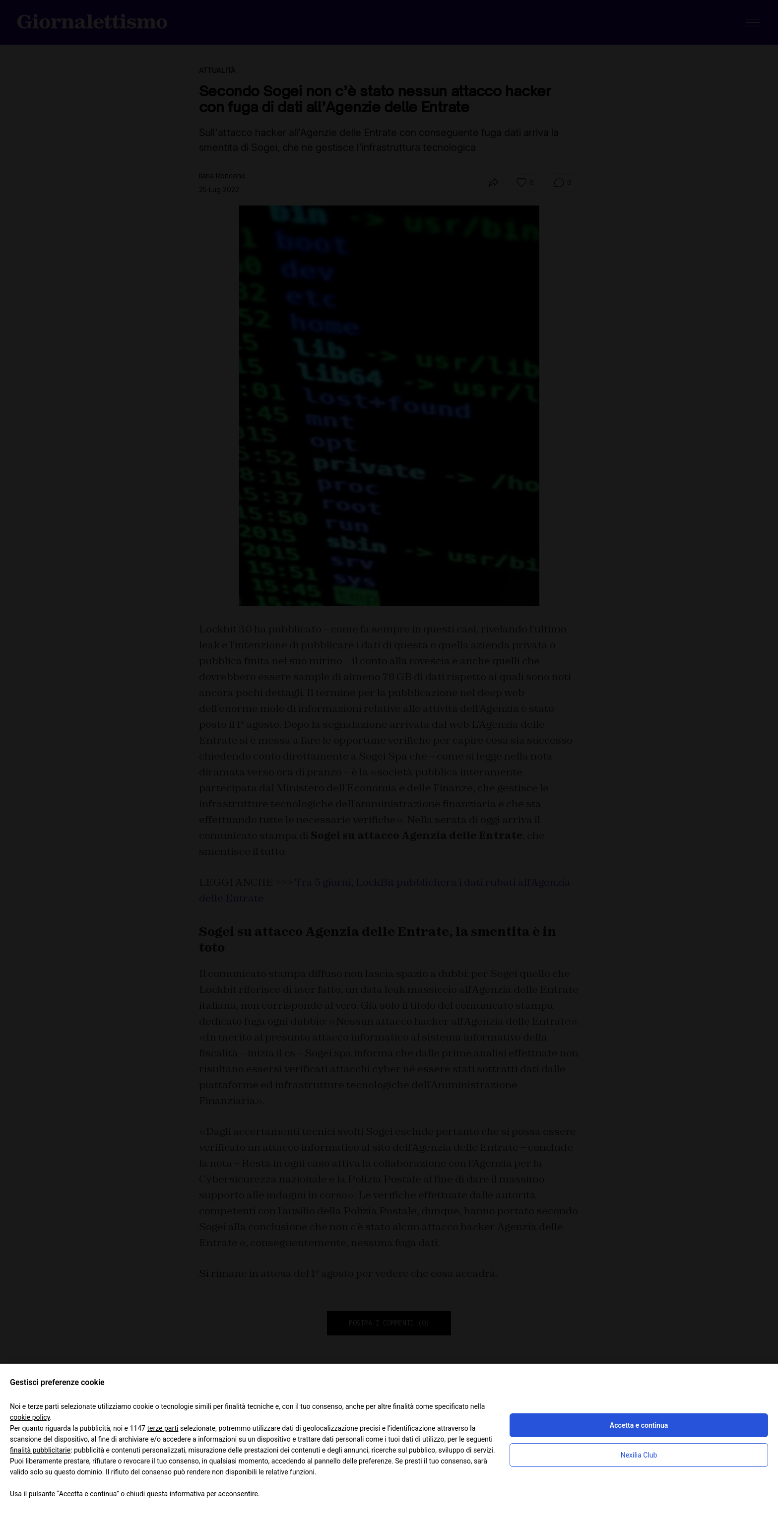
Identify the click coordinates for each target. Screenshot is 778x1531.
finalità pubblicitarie (40, 1450)
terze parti (162, 1428)
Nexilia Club (639, 1455)
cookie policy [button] (30, 1417)
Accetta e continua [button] (639, 1425)
